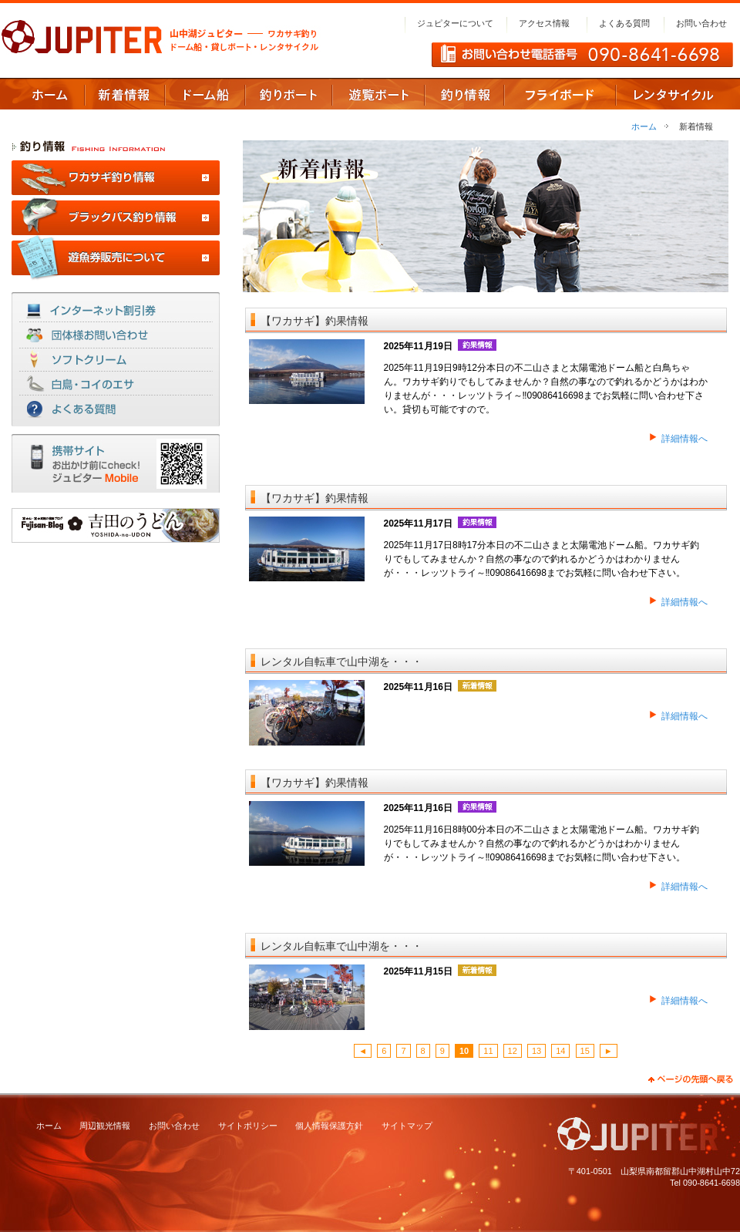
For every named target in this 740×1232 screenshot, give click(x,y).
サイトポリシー (248, 1125)
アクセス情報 (544, 23)
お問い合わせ (701, 23)
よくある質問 (624, 23)
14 (560, 1050)
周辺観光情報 (104, 1125)
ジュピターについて (455, 23)
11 (488, 1050)
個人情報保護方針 (329, 1125)
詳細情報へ (684, 438)
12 (512, 1050)
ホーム (644, 126)
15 (585, 1050)
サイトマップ (407, 1125)
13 (536, 1050)
